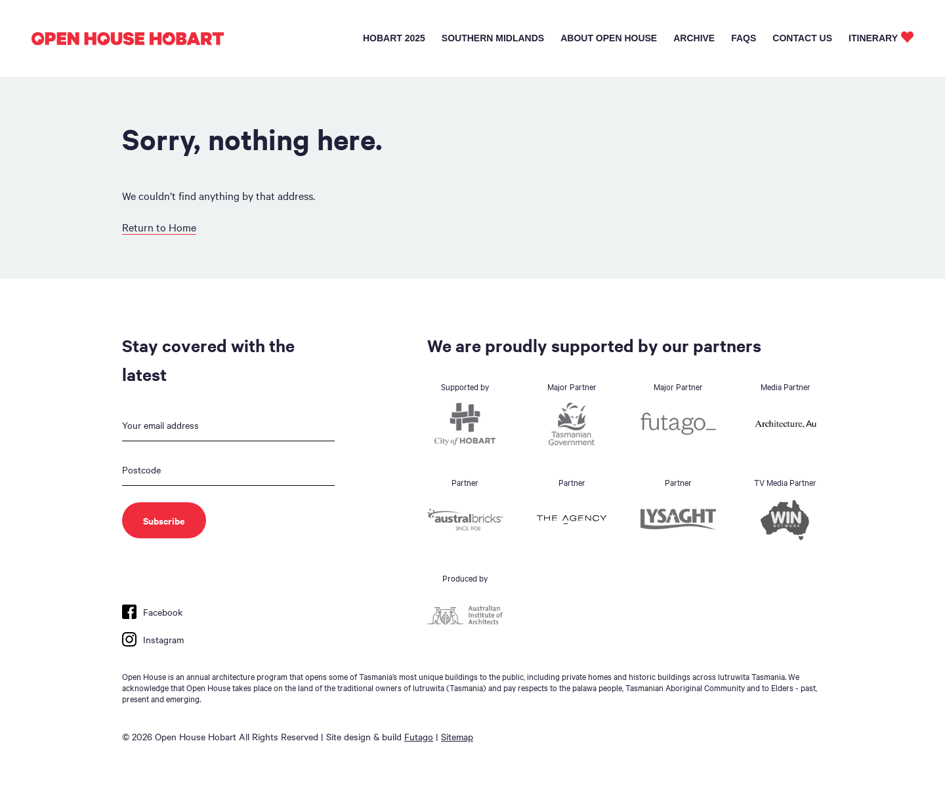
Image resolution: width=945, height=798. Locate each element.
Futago (418, 736)
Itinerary (873, 38)
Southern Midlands (493, 38)
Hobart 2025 (394, 38)
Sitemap (457, 736)
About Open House (608, 38)
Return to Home (159, 227)
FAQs (743, 38)
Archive (694, 38)
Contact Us (802, 38)
